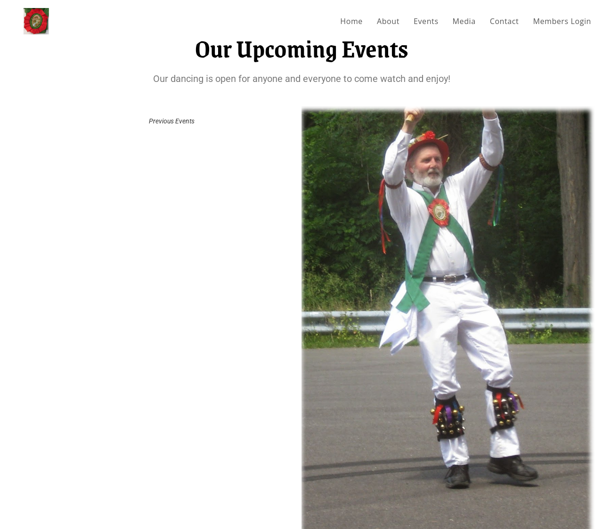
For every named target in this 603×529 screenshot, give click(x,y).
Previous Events (172, 121)
